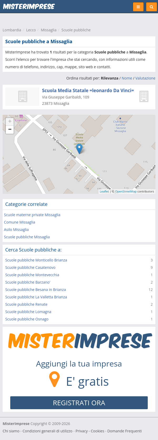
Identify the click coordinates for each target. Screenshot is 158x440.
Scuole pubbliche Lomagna (28, 311)
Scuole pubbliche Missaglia (27, 236)
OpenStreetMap (126, 191)
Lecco (31, 29)
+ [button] (10, 122)
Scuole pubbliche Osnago (27, 319)
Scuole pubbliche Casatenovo (30, 267)
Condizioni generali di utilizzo (48, 430)
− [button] (10, 130)
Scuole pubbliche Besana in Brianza (35, 289)
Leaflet (104, 191)
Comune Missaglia (19, 222)
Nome (127, 78)
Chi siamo (11, 430)
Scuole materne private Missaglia (32, 214)
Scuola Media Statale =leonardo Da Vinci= (88, 90)
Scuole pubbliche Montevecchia (32, 274)
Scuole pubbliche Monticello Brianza (36, 260)
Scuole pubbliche (76, 29)
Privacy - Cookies (89, 430)
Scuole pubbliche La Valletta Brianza (36, 296)
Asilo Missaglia (16, 229)
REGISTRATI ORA (79, 402)
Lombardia (12, 29)
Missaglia (49, 29)
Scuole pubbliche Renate (26, 304)
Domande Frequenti (124, 430)
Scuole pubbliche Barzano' (27, 282)
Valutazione (145, 78)
